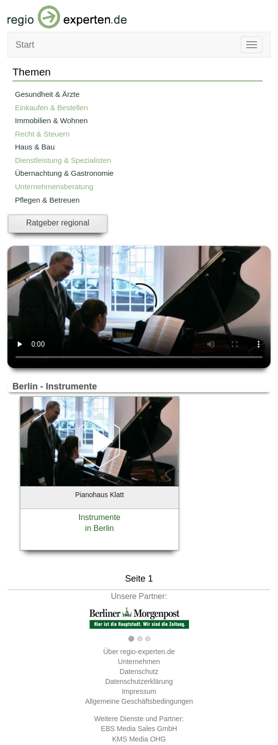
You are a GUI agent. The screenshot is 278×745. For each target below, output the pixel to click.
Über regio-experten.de (139, 652)
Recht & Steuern (42, 134)
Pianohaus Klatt (99, 495)
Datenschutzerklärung (139, 681)
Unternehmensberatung (54, 186)
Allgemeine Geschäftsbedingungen (139, 701)
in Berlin (99, 528)
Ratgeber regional (57, 223)
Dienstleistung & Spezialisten (63, 160)
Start (24, 45)
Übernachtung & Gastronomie (64, 173)
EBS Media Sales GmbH (139, 729)
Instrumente (99, 517)
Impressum (139, 691)
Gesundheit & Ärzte (47, 94)
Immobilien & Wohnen (51, 120)
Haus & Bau (35, 147)
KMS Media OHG (139, 739)
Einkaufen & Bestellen (51, 107)
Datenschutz (139, 671)
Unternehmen (139, 662)
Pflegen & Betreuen (47, 200)
